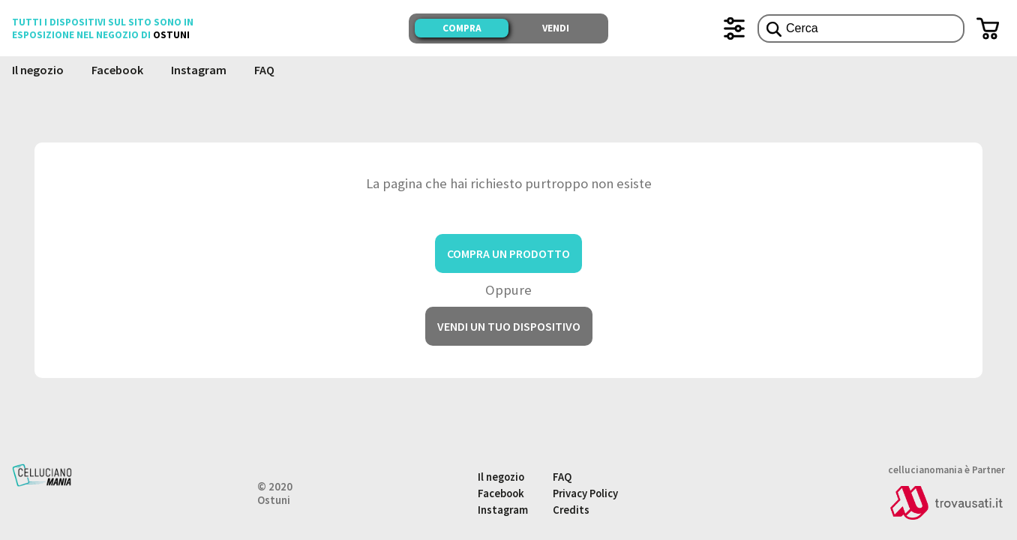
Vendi (555, 28)
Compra (462, 28)
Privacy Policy (585, 493)
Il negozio (38, 69)
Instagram (198, 69)
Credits (571, 510)
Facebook (117, 69)
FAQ (264, 69)
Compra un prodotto (508, 253)
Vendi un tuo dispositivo (508, 326)
